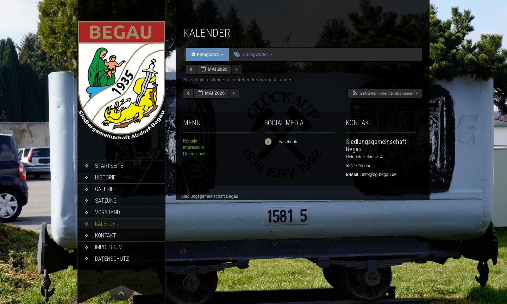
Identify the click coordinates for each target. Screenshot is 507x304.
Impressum (109, 247)
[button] (385, 93)
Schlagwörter (253, 54)
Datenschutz (112, 258)
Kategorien (208, 54)
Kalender (107, 224)
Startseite (109, 166)
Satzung (106, 200)
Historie (105, 177)
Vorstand (107, 212)
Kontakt (105, 235)
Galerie (104, 189)
